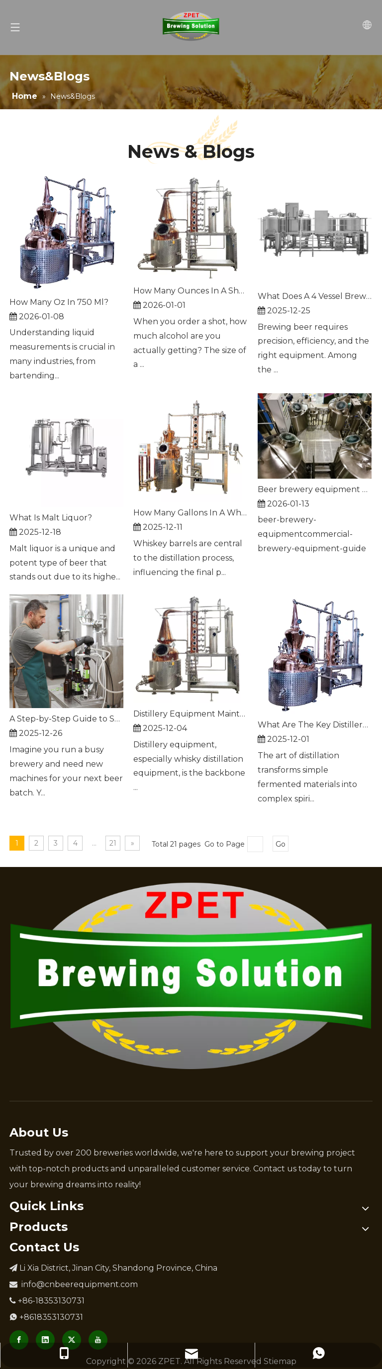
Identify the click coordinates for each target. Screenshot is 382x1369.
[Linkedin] (45, 1340)
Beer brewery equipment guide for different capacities (315, 489)
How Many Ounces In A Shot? (190, 290)
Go (281, 844)
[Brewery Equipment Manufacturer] (191, 976)
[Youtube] (98, 1340)
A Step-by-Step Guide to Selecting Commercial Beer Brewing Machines (66, 718)
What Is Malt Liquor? (50, 517)
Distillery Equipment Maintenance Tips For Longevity (190, 714)
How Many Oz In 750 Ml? (58, 302)
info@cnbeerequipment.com (79, 1284)
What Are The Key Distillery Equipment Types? (315, 724)
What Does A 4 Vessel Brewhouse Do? (315, 296)
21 (112, 843)
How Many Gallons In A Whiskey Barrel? (190, 512)
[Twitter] (71, 1340)
